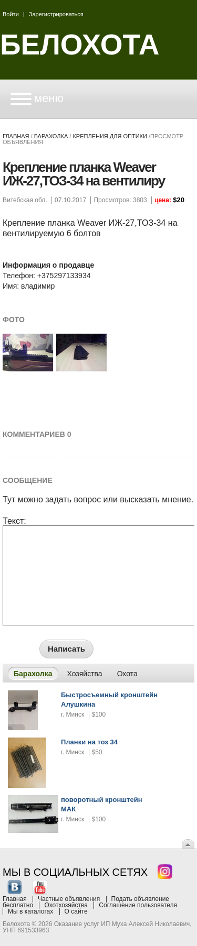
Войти (11, 14)
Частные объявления (69, 899)
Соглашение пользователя (138, 905)
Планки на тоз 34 (89, 742)
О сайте (76, 911)
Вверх (188, 844)
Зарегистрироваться (56, 14)
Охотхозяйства (66, 905)
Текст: (14, 521)
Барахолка (51, 136)
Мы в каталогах (30, 911)
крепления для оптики (109, 136)
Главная (16, 136)
